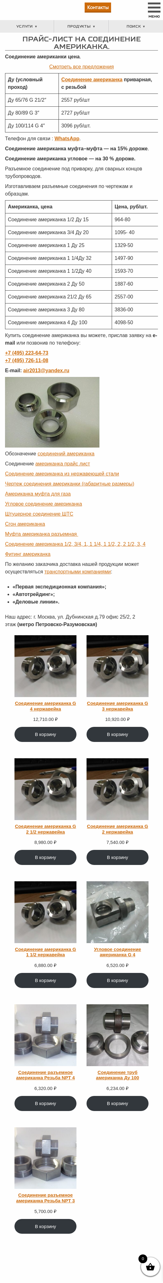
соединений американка (65, 453)
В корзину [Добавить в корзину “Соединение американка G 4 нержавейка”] (45, 734)
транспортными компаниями (77, 571)
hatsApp (69, 138)
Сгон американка (25, 524)
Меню (154, 16)
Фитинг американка (27, 554)
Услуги (24, 26)
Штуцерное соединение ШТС (39, 514)
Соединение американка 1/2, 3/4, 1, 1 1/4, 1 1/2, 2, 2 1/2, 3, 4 (75, 544)
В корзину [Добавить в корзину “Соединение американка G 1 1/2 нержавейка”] (45, 980)
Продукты (79, 26)
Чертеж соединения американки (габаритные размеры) (69, 483)
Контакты (98, 7)
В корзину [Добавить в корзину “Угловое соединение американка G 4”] (117, 980)
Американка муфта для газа (38, 494)
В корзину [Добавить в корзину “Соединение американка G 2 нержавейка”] (117, 857)
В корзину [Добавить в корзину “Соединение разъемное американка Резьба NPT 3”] (45, 1226)
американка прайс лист (62, 463)
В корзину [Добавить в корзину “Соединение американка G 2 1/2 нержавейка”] (45, 857)
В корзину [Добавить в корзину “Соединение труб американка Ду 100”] (117, 1103)
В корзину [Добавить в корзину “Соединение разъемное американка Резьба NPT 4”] (45, 1103)
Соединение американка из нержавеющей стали (62, 473)
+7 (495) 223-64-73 (26, 353)
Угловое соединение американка (43, 504)
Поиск (133, 26)
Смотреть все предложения (81, 66)
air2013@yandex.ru (46, 370)
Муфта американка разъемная (41, 534)
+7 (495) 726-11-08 (26, 360)
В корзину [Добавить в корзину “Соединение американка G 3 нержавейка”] (117, 734)
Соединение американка (91, 79)
